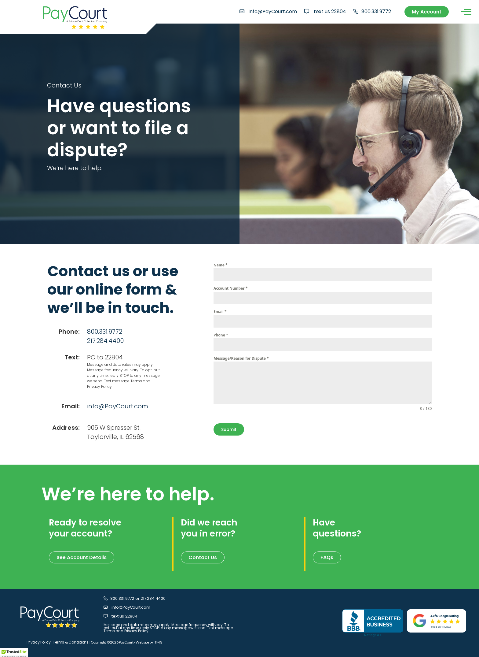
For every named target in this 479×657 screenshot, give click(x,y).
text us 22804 (330, 11)
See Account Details (82, 557)
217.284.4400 (105, 340)
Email (220, 311)
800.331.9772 (376, 11)
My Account (426, 11)
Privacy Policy (39, 642)
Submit (228, 429)
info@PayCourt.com (273, 11)
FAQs (326, 557)
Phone (221, 335)
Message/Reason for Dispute (241, 358)
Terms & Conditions (71, 642)
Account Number (230, 288)
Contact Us (202, 557)
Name (220, 265)
